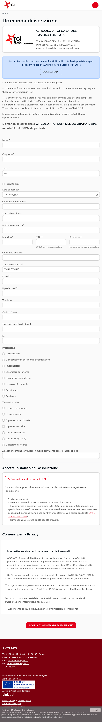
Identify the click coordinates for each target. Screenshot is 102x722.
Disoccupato (13, 353)
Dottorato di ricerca (16, 444)
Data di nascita (10, 189)
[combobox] (51, 206)
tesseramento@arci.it (18, 660)
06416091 (11, 666)
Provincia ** (76, 237)
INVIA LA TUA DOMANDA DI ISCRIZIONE (51, 625)
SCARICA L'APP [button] (51, 72)
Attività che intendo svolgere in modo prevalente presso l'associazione (40, 450)
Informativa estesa (56, 717)
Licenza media (13, 414)
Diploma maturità (15, 426)
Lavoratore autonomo (17, 372)
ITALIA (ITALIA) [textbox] (11, 269)
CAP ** (39, 237)
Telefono (7, 300)
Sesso (5, 168)
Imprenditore (13, 365)
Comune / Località (12, 252)
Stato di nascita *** (12, 213)
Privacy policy (8, 700)
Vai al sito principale (11, 703)
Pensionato (12, 390)
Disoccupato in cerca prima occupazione (28, 359)
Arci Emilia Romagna (20, 691)
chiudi (95, 710)
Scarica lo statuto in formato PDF (27, 479)
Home (5, 13)
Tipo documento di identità (17, 324)
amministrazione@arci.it (18, 663)
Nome (5, 140)
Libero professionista (17, 384)
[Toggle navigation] (95, 5)
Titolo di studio (10, 402)
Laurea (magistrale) (16, 438)
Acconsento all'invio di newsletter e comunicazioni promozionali (43, 608)
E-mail (5, 276)
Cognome (7, 154)
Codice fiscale (9, 312)
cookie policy (24, 700)
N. (3, 336)
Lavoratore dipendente (18, 378)
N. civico (7, 237)
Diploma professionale (18, 420)
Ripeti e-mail (9, 288)
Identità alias (12, 183)
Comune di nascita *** (14, 201)
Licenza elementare (16, 408)
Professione (8, 347)
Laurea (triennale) (15, 432)
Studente (11, 396)
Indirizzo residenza (12, 225)
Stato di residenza (12, 264)
